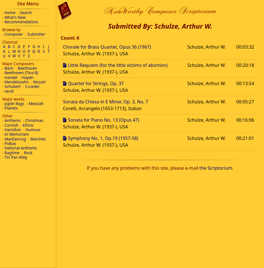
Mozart (39, 82)
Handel (10, 77)
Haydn (27, 77)
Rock (28, 152)
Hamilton (12, 129)
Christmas (34, 120)
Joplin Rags (14, 103)
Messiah (36, 103)
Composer (13, 34)
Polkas (10, 143)
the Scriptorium (215, 168)
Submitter (37, 34)
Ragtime (11, 152)
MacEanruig (15, 139)
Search (26, 12)
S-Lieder (32, 86)
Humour (33, 129)
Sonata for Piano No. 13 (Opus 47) (103, 120)
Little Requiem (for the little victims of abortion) (118, 65)
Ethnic (28, 125)
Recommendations (21, 21)
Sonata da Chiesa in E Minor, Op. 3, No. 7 (105, 102)
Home (9, 12)
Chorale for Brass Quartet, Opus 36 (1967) (107, 47)
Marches (38, 139)
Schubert (12, 86)
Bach (8, 68)
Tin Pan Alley (15, 157)
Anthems (12, 120)
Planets (11, 108)
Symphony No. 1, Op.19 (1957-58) (103, 138)
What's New (15, 17)
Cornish (11, 125)
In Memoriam (16, 134)
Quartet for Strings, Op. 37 (96, 83)
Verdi (9, 91)
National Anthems (20, 148)
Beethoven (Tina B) (21, 72)
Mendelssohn (16, 82)
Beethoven (27, 68)
